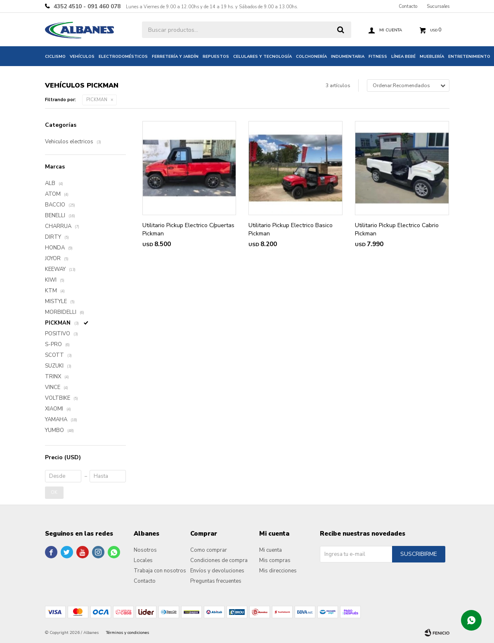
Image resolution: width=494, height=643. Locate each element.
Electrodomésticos (123, 56)
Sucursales (438, 6)
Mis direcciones (278, 570)
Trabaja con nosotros (160, 570)
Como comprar (208, 550)
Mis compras (275, 560)
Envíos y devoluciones (217, 570)
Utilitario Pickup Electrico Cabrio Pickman (397, 229)
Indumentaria (347, 56)
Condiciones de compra (219, 560)
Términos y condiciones (127, 633)
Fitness (378, 56)
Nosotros (145, 550)
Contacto (408, 6)
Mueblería (432, 56)
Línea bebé (403, 56)
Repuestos (216, 56)
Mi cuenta (270, 550)
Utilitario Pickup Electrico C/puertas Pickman (188, 229)
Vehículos (82, 56)
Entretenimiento (469, 56)
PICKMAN (96, 100)
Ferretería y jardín (175, 56)
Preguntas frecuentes (215, 581)
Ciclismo (55, 56)
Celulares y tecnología (262, 56)
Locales (143, 560)
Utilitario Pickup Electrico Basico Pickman (290, 229)
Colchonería (311, 56)
